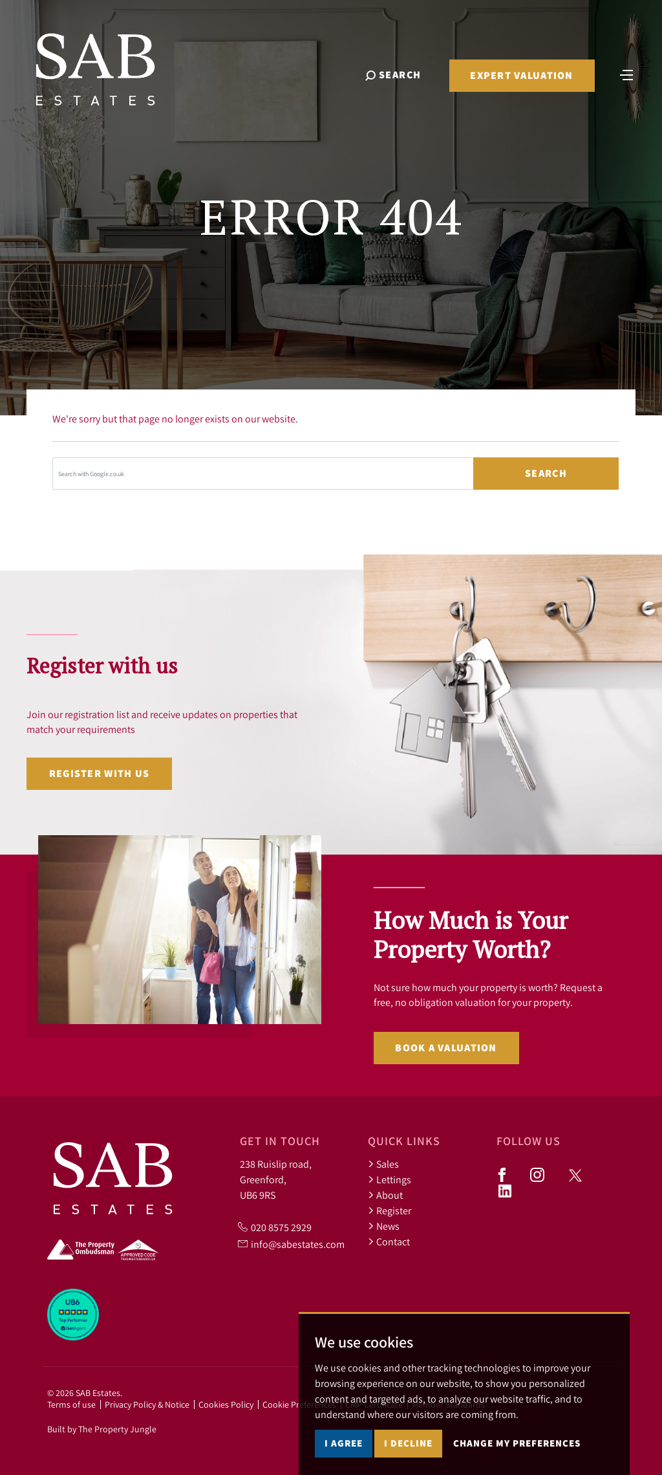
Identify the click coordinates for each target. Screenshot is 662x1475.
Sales (383, 1163)
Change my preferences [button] (517, 1443)
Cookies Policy (225, 1404)
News (384, 1225)
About (385, 1194)
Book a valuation (445, 1047)
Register (389, 1210)
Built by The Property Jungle (101, 1429)
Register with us (99, 773)
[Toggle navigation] (626, 74)
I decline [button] (408, 1443)
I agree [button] (344, 1443)
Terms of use (71, 1404)
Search (546, 473)
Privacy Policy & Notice (147, 1404)
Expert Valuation (521, 75)
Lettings (389, 1179)
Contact (389, 1241)
